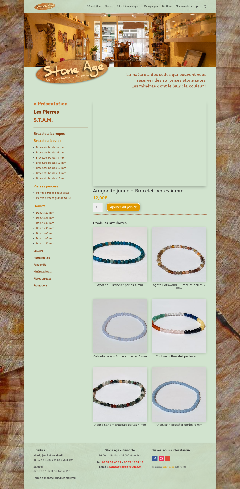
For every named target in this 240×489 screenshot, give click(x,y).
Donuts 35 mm (45, 228)
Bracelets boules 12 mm (51, 167)
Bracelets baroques (49, 133)
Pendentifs (39, 264)
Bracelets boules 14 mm (51, 173)
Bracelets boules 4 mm (50, 147)
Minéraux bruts (42, 271)
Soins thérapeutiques (128, 6)
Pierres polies (41, 257)
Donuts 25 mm (45, 217)
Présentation (93, 6)
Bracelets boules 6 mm (50, 152)
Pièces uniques (42, 278)
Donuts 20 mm (45, 212)
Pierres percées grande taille (53, 197)
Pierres (108, 6)
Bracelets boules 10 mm (51, 162)
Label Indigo (168, 467)
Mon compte (182, 6)
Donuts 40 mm (45, 233)
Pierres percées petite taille (52, 192)
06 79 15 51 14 (133, 462)
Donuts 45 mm (45, 238)
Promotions (40, 285)
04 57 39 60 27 (111, 462)
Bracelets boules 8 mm (50, 157)
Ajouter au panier (123, 207)
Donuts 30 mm (45, 223)
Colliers (38, 250)
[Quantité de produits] (98, 207)
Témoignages (151, 6)
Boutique (167, 6)
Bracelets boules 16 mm (51, 178)
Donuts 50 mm (45, 243)
